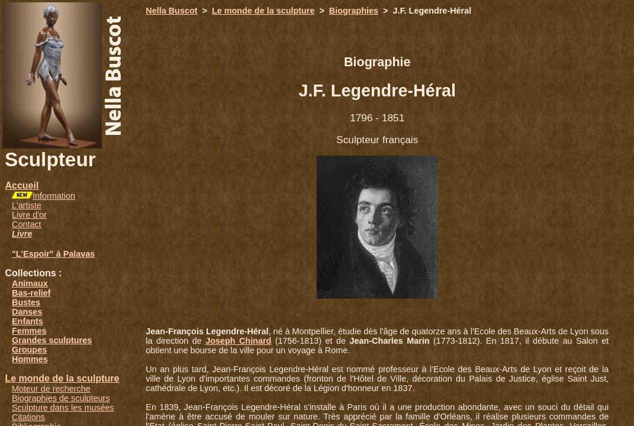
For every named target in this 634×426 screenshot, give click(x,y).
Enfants (27, 321)
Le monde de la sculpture (62, 378)
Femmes (29, 330)
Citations (28, 417)
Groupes (29, 349)
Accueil (21, 185)
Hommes (30, 359)
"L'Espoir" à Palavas (53, 254)
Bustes (26, 302)
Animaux (30, 283)
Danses (27, 312)
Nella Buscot (171, 10)
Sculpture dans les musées (63, 407)
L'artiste (26, 205)
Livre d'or (29, 215)
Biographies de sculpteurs (61, 398)
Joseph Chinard (238, 341)
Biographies (353, 10)
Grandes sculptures (52, 340)
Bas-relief (31, 293)
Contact (26, 224)
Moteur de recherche (51, 388)
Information (54, 196)
